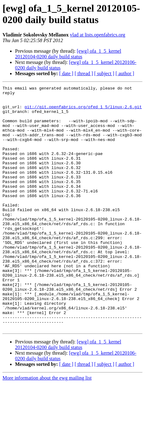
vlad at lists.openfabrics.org (97, 34)
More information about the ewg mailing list (47, 426)
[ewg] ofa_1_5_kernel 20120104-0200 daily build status (68, 53)
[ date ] (66, 73)
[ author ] (125, 73)
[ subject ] (104, 73)
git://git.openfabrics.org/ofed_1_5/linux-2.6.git (83, 111)
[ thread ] (84, 73)
